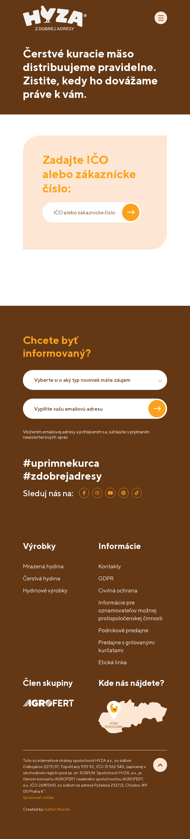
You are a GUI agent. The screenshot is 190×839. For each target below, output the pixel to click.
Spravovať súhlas (38, 797)
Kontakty (109, 566)
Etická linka (112, 662)
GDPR (106, 578)
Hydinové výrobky (45, 590)
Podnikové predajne (123, 630)
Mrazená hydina (43, 566)
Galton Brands (57, 809)
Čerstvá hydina (41, 578)
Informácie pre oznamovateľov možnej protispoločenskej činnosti (130, 610)
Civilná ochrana (117, 590)
